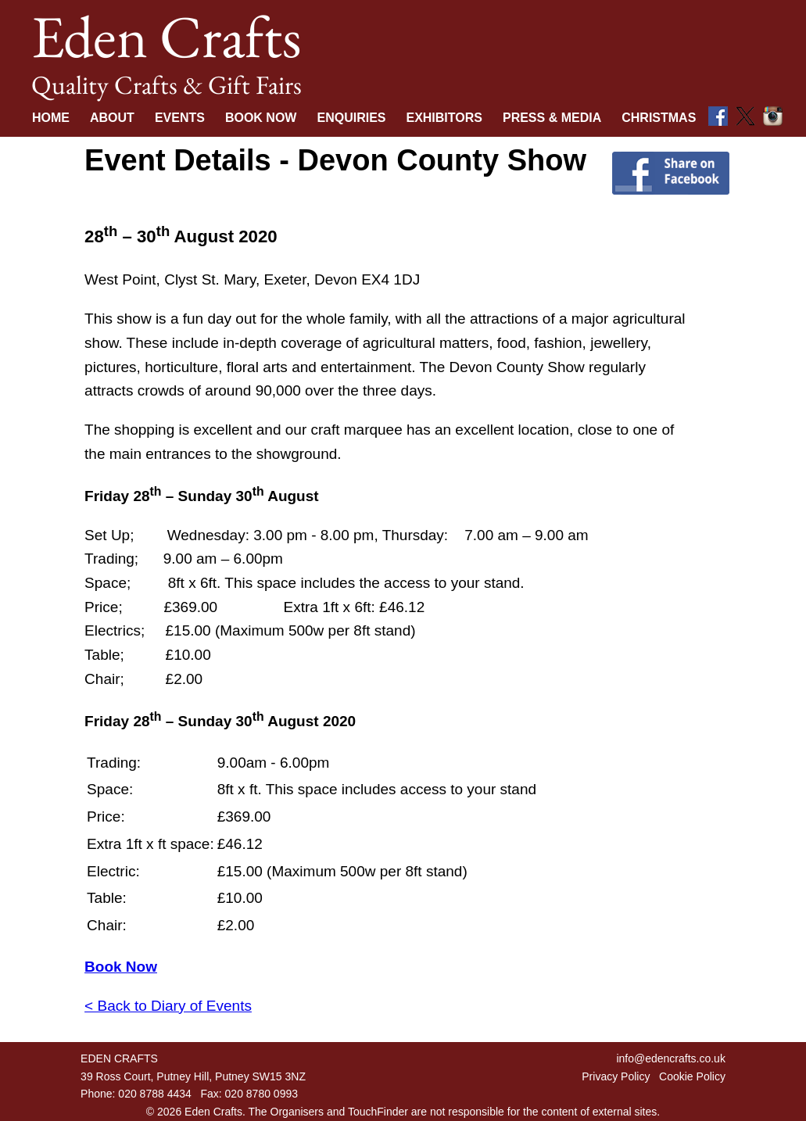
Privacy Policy (616, 1076)
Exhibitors (444, 117)
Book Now (261, 117)
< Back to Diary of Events (168, 1005)
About (112, 117)
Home (51, 117)
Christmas (659, 117)
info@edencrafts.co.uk (670, 1058)
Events (180, 117)
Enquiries (351, 117)
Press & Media (552, 117)
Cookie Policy (692, 1076)
